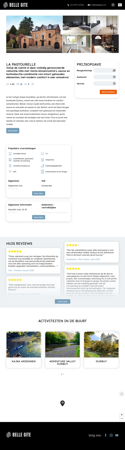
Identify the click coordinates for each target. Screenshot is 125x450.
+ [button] (122, 415)
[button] (61, 374)
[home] (15, 5)
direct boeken (108, 92)
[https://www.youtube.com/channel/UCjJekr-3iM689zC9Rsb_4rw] (117, 435)
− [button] (122, 419)
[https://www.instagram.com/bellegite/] (111, 435)
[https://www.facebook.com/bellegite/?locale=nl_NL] (106, 435)
